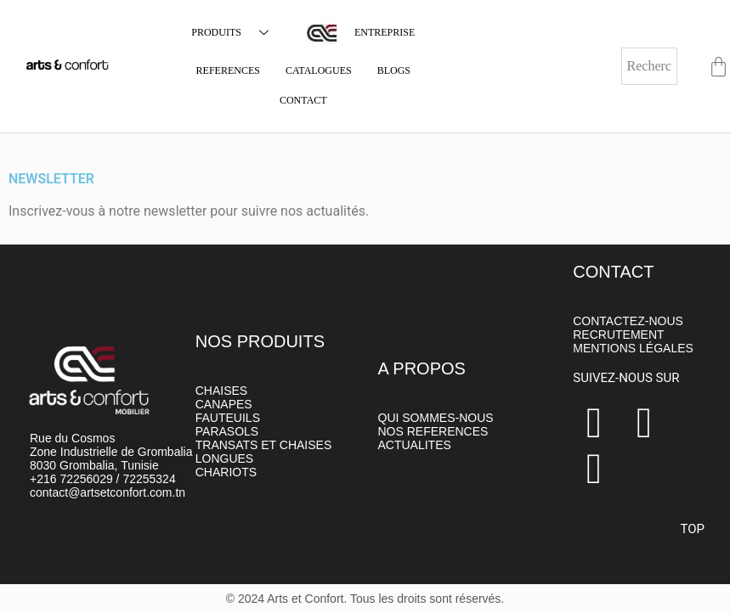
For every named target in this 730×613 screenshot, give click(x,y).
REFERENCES (228, 70)
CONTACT (303, 100)
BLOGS (393, 70)
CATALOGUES (319, 70)
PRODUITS (236, 33)
